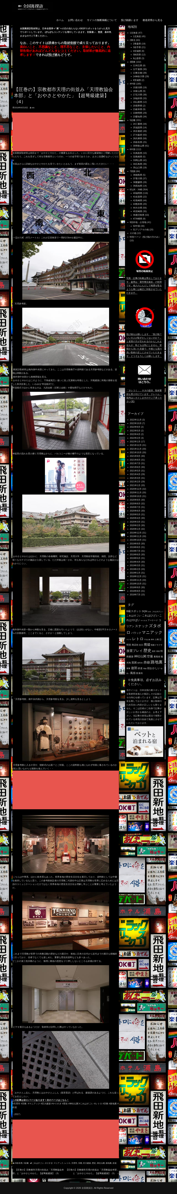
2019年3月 (135, 565)
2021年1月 (135, 485)
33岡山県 (137, 160)
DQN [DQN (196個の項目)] (144, 611)
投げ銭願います (129, 23)
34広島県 (137, 164)
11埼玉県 (137, 65)
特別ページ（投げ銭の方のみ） (145, 237)
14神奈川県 (138, 76)
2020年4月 (135, 518)
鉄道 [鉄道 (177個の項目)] (140, 668)
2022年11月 (135, 420)
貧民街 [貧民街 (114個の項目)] (140, 663)
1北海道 (134, 33)
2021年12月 (135, 445)
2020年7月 (135, 507)
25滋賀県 (137, 127)
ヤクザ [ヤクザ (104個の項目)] (128, 640)
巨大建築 (87, 1163)
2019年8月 (135, 547)
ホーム (60, 23)
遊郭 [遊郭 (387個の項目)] (134, 668)
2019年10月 (135, 540)
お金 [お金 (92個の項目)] (149, 611)
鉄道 (115, 1163)
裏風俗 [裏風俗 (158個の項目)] (157, 656)
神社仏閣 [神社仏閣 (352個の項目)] (140, 656)
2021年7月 (135, 463)
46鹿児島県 (138, 215)
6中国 (132, 149)
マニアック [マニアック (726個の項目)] (152, 632)
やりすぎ (49, 1163)
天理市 (74, 1163)
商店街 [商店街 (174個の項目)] (135, 645)
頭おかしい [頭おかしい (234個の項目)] (153, 668)
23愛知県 (137, 116)
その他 (133, 233)
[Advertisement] (66, 132)
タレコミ (60, 51)
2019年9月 (135, 543)
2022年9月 (135, 427)
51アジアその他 (141, 229)
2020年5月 (135, 514)
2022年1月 (135, 441)
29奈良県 (19, 1163)
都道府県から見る (152, 23)
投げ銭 (53, 55)
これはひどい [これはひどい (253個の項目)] (150, 615)
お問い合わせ (75, 23)
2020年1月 (135, 529)
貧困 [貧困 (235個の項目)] (134, 662)
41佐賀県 (137, 197)
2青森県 (137, 44)
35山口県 (137, 167)
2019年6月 (135, 554)
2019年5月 (135, 558)
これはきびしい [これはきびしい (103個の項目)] (157, 611)
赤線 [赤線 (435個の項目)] (146, 662)
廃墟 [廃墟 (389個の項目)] (147, 644)
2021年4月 (135, 474)
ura (33, 107)
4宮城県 (137, 51)
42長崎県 (137, 200)
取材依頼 (70, 43)
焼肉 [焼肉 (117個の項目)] (158, 651)
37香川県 (137, 178)
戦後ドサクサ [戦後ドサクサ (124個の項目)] (156, 645)
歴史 (94, 1163)
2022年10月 (135, 423)
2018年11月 (135, 580)
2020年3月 (135, 522)
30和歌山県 (138, 146)
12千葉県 (137, 69)
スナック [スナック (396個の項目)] (141, 626)
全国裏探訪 (87, 1188)
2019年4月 (135, 562)
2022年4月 (135, 434)
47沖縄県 (137, 219)
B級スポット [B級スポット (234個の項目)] (133, 611)
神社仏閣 (101, 1163)
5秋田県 (137, 54)
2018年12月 (135, 576)
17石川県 (137, 94)
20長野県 (137, 106)
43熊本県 (137, 204)
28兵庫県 (137, 138)
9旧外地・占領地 (138, 222)
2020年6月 (135, 511)
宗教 (80, 1163)
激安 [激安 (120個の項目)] (154, 651)
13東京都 (137, 73)
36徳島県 (137, 175)
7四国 (132, 171)
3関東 (132, 62)
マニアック (58, 1163)
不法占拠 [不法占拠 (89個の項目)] (147, 639)
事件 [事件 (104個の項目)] (152, 640)
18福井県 (137, 98)
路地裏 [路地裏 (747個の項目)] (157, 662)
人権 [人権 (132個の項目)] (157, 639)
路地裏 (109, 1163)
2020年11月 (135, 492)
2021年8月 (135, 460)
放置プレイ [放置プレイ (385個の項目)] (134, 651)
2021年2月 (135, 481)
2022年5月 (135, 430)
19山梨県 (137, 102)
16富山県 (137, 91)
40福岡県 (137, 193)
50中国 (136, 226)
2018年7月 (135, 594)
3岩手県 (137, 47)
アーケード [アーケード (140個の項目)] (153, 620)
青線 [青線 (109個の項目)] (145, 669)
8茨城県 (137, 80)
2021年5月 (135, 471)
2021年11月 (135, 449)
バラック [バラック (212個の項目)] (136, 633)
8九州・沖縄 (136, 189)
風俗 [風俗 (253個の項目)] (133, 672)
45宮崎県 (137, 211)
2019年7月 (135, 551)
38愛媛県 (137, 182)
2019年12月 (135, 533)
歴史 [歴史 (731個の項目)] (147, 650)
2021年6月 (135, 467)
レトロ (67, 1163)
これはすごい (38, 1163)
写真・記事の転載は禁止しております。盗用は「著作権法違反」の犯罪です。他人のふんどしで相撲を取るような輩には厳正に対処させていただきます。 (144, 285)
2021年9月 (135, 456)
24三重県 (137, 124)
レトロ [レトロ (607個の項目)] (138, 639)
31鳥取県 (137, 153)
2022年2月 (135, 438)
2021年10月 (135, 452)
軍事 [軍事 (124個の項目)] (128, 668)
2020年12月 (135, 489)
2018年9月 (135, 587)
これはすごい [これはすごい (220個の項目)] (133, 615)
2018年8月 (135, 591)
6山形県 (137, 58)
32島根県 (137, 156)
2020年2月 (135, 525)
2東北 (132, 40)
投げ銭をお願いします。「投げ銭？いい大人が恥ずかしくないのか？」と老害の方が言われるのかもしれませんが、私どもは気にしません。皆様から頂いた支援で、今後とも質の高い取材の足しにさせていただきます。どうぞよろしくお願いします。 (144, 345)
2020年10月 (135, 496)
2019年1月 (135, 573)
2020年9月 (135, 500)
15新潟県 (137, 87)
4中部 (132, 84)
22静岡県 (137, 113)
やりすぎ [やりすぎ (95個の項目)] (144, 620)
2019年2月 (135, 569)
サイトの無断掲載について (102, 23)
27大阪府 (137, 135)
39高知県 (137, 186)
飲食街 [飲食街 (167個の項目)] (139, 673)
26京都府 (137, 131)
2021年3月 (135, 478)
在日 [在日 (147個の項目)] (141, 645)
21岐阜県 (137, 109)
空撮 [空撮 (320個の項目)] (150, 656)
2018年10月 (135, 583)
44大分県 (137, 208)
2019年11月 (135, 536)
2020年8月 (135, 503)
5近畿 (26, 1163)
